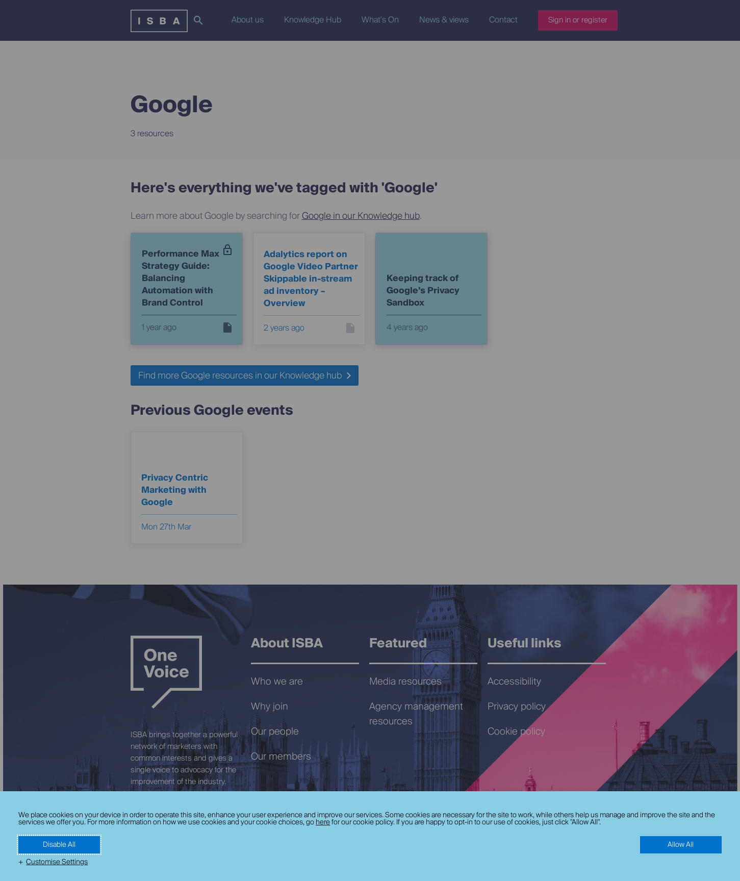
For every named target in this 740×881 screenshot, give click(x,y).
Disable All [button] (59, 844)
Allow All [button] (681, 844)
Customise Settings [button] (57, 862)
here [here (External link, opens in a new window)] (323, 822)
